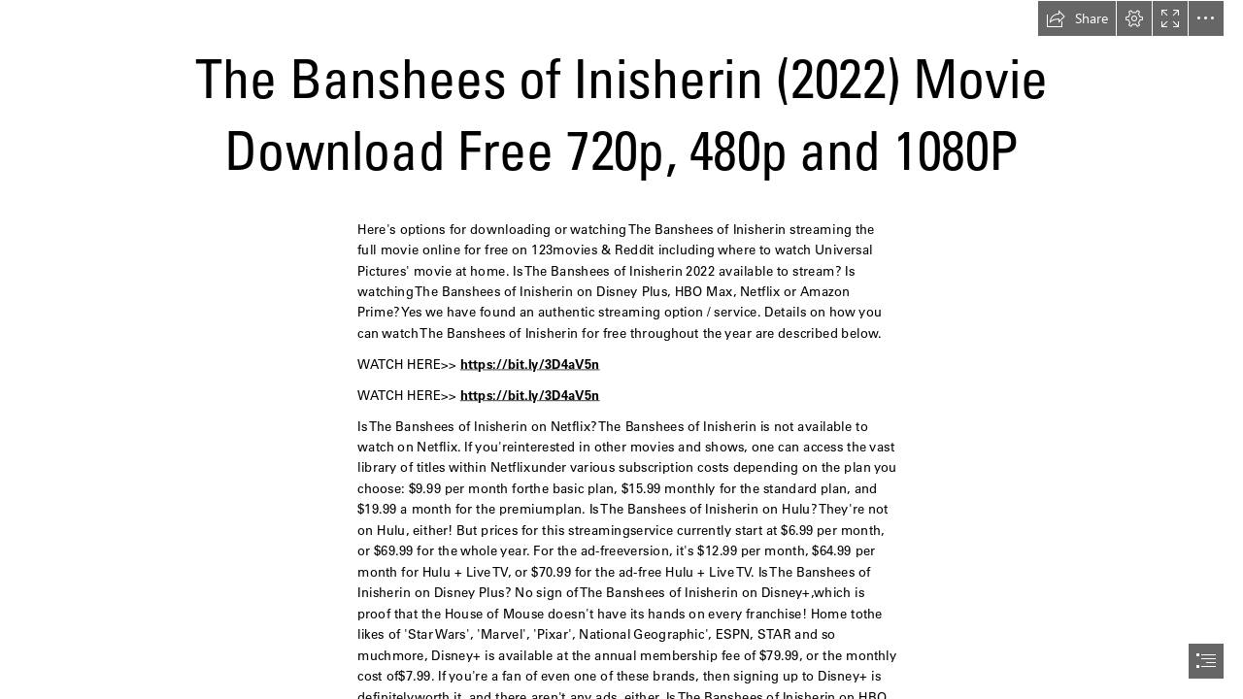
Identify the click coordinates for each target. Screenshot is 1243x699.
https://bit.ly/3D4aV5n (530, 363)
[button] (1077, 18)
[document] (621, 349)
